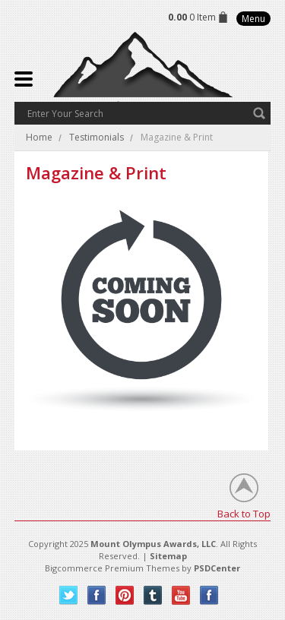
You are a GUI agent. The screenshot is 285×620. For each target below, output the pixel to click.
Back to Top (244, 513)
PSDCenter (217, 568)
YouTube (181, 595)
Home (39, 137)
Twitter (68, 595)
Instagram (209, 595)
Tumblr (153, 595)
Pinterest (125, 595)
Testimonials (96, 137)
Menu (253, 18)
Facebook (96, 595)
